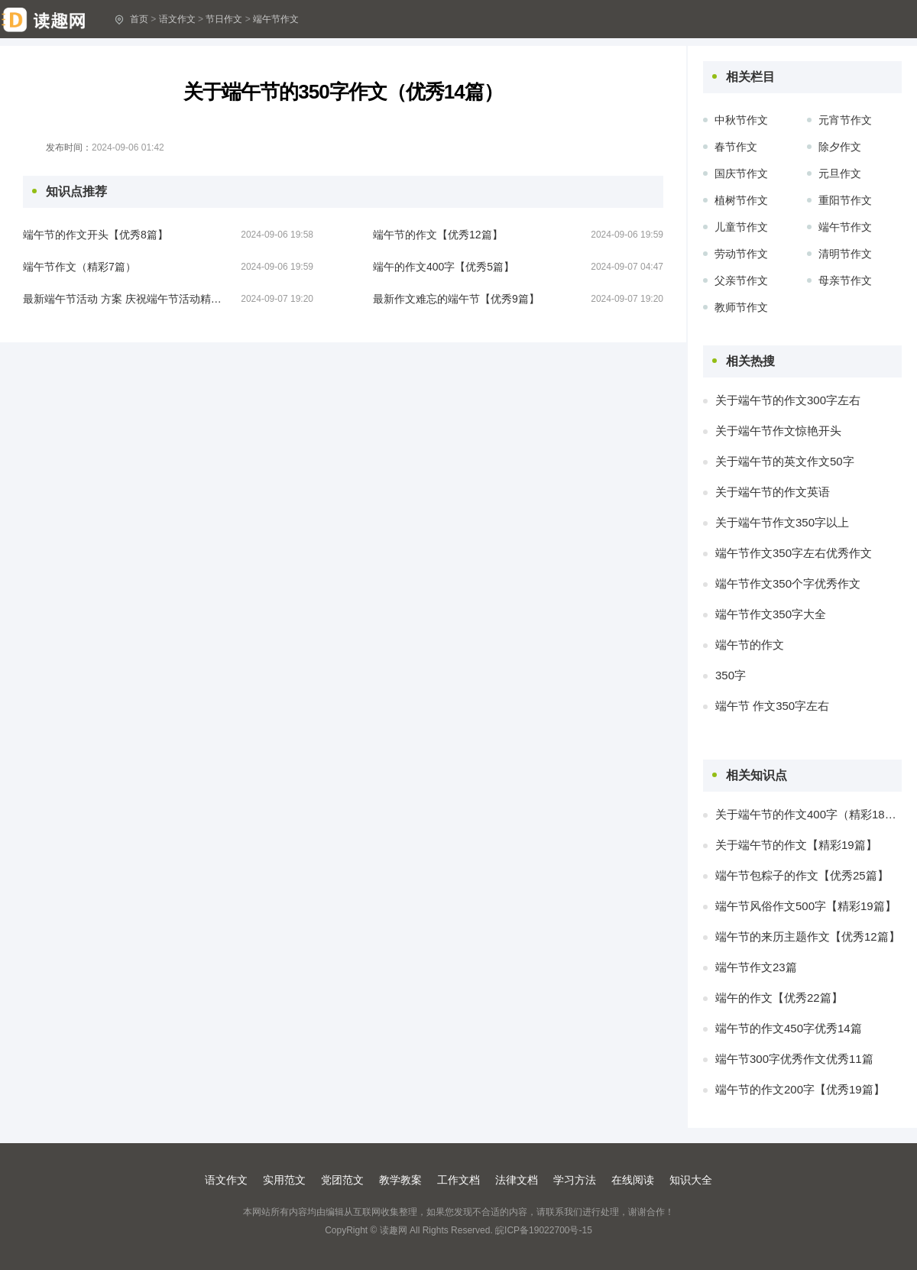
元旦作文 (839, 173)
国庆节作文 (741, 173)
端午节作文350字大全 (770, 613)
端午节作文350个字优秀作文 (787, 583)
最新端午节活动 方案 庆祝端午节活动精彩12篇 (122, 299)
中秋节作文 (741, 120)
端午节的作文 (749, 644)
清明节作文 (845, 254)
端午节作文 (276, 19)
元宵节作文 (845, 120)
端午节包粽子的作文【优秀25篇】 (802, 875)
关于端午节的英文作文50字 (784, 461)
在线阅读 (632, 1180)
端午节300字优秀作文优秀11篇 (794, 1058)
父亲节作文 (741, 280)
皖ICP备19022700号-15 (543, 1230)
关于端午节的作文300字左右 (787, 400)
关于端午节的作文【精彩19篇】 (796, 844)
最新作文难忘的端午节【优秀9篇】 (456, 299)
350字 (730, 675)
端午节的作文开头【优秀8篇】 (95, 234)
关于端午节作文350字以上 (782, 522)
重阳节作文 (845, 200)
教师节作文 (741, 307)
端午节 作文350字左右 (772, 705)
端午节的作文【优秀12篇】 (438, 234)
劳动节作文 (741, 254)
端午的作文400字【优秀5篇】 (443, 267)
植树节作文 (741, 200)
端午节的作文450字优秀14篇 (788, 1028)
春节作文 (735, 147)
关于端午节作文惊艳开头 (778, 430)
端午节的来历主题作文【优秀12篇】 (807, 936)
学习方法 (574, 1180)
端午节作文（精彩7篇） (79, 267)
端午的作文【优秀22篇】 (779, 997)
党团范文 (342, 1180)
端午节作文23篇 (756, 967)
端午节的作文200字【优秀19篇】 (800, 1089)
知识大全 (690, 1180)
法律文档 (516, 1180)
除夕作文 (839, 147)
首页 (139, 19)
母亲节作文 (845, 280)
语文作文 (177, 19)
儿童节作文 (741, 227)
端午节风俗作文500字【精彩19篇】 (805, 905)
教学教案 (400, 1180)
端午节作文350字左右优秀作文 (793, 552)
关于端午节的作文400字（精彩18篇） (808, 814)
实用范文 (284, 1180)
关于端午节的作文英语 (772, 491)
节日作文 (224, 19)
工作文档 (458, 1180)
